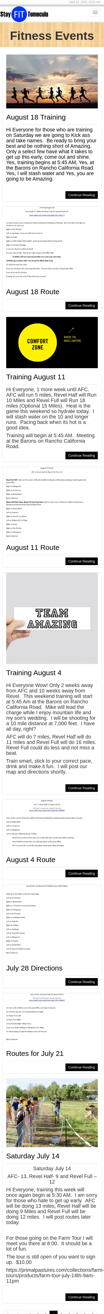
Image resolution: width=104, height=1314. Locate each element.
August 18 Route (32, 292)
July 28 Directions (34, 968)
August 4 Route (30, 860)
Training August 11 (35, 377)
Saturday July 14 (32, 1156)
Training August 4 (33, 673)
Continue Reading (81, 195)
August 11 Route (32, 547)
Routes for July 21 (35, 1053)
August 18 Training (36, 117)
